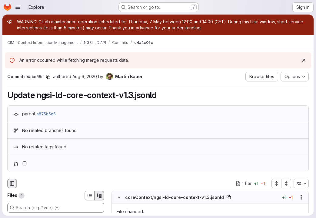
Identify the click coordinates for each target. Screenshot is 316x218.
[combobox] (301, 183)
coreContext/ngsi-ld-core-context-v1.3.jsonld (174, 197)
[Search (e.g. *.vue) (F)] (55, 208)
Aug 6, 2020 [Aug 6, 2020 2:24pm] (84, 76)
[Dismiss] (304, 60)
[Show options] (301, 197)
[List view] (89, 195)
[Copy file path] (228, 197)
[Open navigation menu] (18, 7)
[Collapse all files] (286, 183)
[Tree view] (99, 195)
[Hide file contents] (119, 197)
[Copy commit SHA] (48, 77)
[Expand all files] (276, 183)
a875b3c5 (46, 114)
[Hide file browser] (12, 183)
